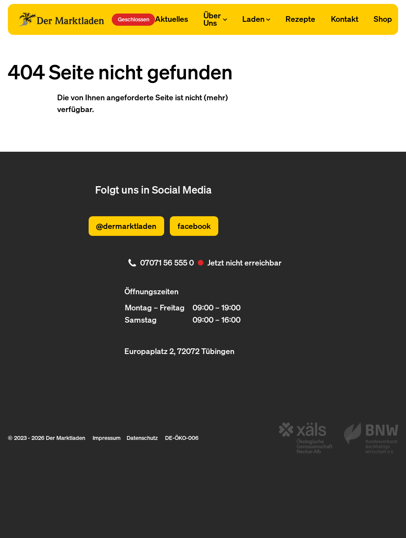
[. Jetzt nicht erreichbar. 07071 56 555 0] (203, 263)
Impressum (106, 437)
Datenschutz (142, 437)
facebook (194, 226)
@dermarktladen (126, 226)
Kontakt (344, 19)
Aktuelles (171, 19)
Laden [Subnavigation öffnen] (256, 19)
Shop (383, 19)
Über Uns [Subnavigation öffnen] (215, 19)
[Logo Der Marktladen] (61, 19)
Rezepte (300, 19)
